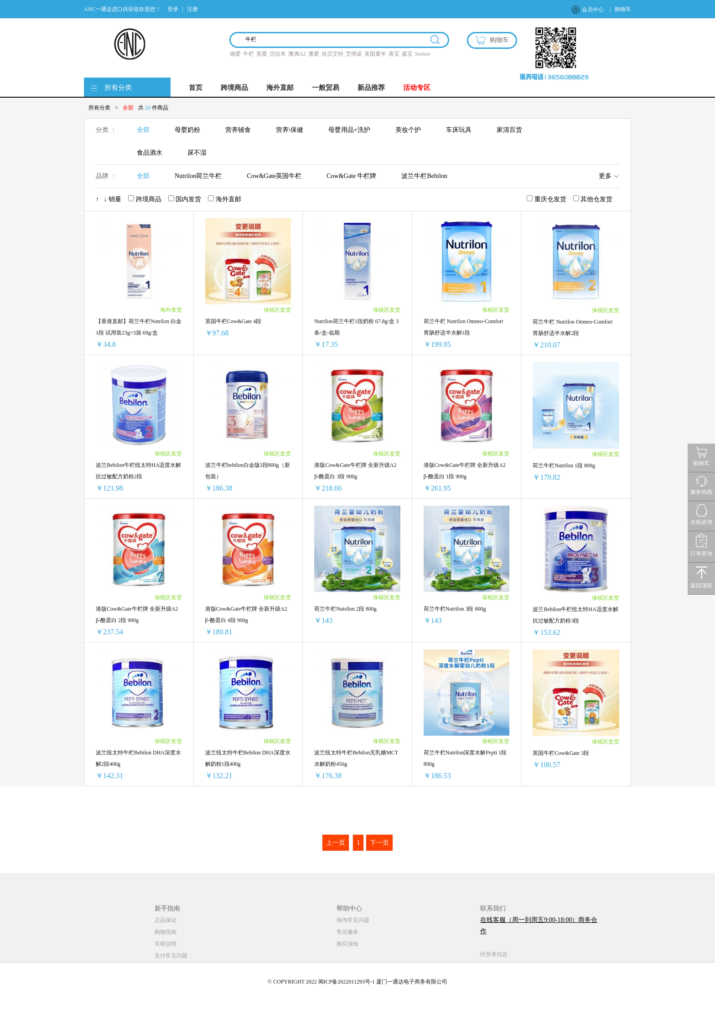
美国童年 (375, 54)
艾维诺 (354, 54)
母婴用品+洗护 (349, 129)
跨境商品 (234, 87)
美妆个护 (408, 129)
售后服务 (347, 932)
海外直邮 (280, 87)
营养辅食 (238, 129)
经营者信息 (494, 954)
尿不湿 (197, 152)
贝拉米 (277, 54)
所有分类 (118, 87)
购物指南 (165, 932)
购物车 (623, 9)
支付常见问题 (171, 955)
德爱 (235, 54)
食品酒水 (149, 152)
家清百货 (509, 129)
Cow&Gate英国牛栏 (274, 176)
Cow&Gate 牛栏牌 (351, 176)
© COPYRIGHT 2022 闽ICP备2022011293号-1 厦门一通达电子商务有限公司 (357, 981)
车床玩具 (458, 129)
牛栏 (248, 54)
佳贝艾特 (332, 54)
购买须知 (347, 944)
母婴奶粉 (187, 129)
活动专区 (416, 87)
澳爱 (313, 54)
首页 (195, 87)
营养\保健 (289, 129)
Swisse (422, 54)
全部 (143, 129)
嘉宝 (407, 54)
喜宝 (394, 54)
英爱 (261, 54)
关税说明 (165, 944)
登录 (172, 9)
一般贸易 (325, 87)
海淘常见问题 (353, 920)
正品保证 (165, 920)
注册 (192, 9)
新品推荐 (371, 87)
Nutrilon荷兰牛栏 (198, 176)
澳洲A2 (297, 54)
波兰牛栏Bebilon (424, 176)
